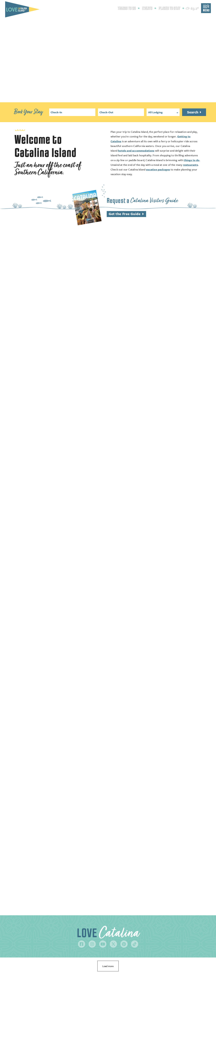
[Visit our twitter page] (113, 944)
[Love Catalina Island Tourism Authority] (22, 9)
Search (193, 112)
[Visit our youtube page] (102, 944)
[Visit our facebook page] (81, 944)
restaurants (190, 165)
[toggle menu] (206, 8)
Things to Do (126, 8)
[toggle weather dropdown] (192, 8)
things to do (191, 160)
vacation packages (158, 169)
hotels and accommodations (136, 151)
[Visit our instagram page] (92, 944)
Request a (142, 201)
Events (147, 8)
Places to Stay (169, 8)
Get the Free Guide (124, 213)
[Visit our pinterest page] (124, 944)
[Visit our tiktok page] (134, 944)
